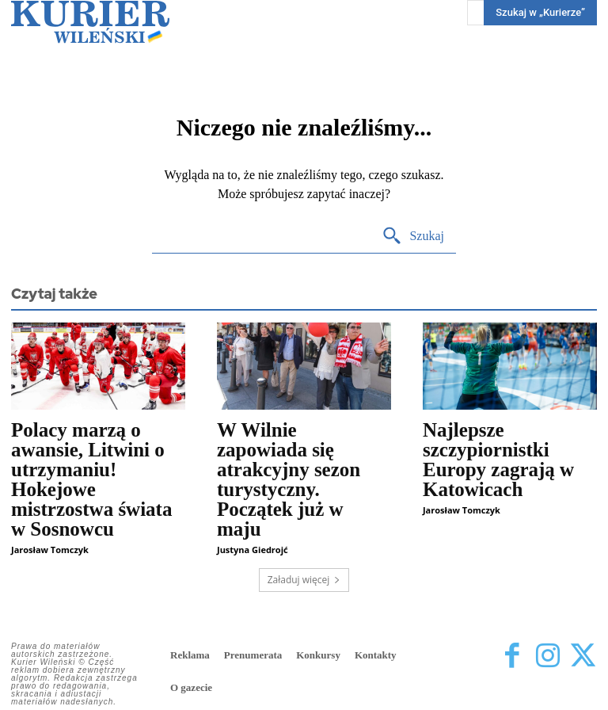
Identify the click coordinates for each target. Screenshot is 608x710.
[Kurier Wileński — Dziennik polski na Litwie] (90, 22)
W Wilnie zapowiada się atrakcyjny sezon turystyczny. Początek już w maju (288, 479)
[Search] (413, 236)
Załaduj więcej (304, 579)
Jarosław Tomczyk (50, 549)
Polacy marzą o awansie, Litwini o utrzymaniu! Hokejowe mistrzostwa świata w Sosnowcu (91, 479)
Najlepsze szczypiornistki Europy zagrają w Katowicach (498, 459)
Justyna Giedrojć (252, 549)
